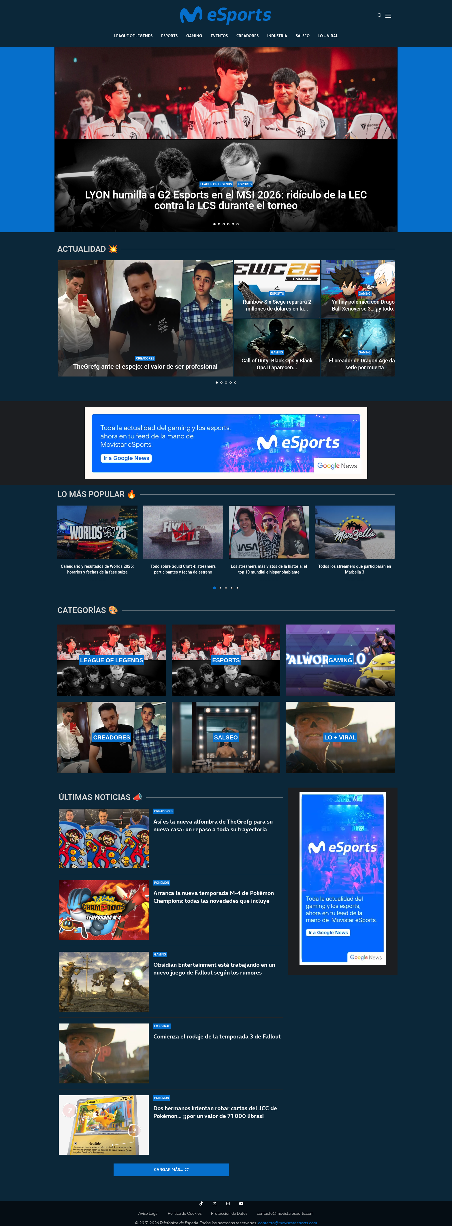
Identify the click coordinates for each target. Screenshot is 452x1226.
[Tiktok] (201, 1203)
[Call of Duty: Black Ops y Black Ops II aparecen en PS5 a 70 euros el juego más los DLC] (277, 347)
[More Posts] (171, 1169)
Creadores (247, 35)
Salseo (303, 35)
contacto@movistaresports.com (285, 1213)
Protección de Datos (229, 1213)
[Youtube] (241, 1203)
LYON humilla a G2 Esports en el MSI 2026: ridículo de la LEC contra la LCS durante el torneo (226, 200)
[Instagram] (228, 1203)
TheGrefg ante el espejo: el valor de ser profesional (145, 366)
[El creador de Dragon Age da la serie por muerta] (364, 347)
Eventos (219, 35)
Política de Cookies (184, 1213)
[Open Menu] (388, 16)
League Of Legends (133, 35)
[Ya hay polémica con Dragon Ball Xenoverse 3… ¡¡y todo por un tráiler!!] (364, 289)
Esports (169, 35)
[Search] (380, 15)
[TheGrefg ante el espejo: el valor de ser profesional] (145, 318)
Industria (277, 35)
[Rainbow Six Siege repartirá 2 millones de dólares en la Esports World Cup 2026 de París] (277, 289)
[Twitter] (215, 1203)
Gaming (194, 35)
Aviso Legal (148, 1213)
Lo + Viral (328, 35)
